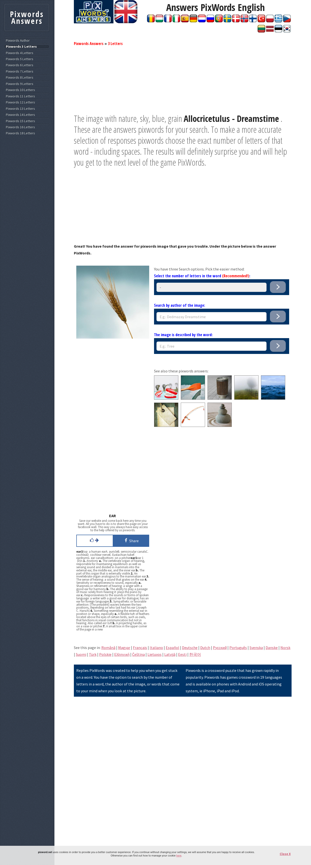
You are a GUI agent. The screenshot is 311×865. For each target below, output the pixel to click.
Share (131, 540)
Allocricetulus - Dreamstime (231, 119)
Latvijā (169, 654)
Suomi (81, 654)
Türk (92, 654)
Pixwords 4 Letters (19, 52)
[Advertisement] (183, 79)
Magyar (124, 647)
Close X (285, 854)
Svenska (256, 647)
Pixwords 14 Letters (20, 114)
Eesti (182, 654)
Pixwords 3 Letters (21, 46)
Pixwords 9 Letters (19, 83)
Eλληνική (122, 654)
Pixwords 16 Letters (20, 127)
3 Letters (115, 43)
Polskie (105, 654)
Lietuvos (154, 654)
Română (108, 647)
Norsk (285, 647)
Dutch (205, 647)
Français (140, 647)
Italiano (156, 647)
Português (238, 647)
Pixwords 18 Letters (20, 133)
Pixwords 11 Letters (20, 96)
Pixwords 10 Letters (20, 89)
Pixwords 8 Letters (19, 77)
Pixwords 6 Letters (19, 65)
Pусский (220, 647)
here (178, 855)
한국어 (195, 654)
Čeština (138, 654)
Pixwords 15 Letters (20, 121)
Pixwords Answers (89, 43)
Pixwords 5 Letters (19, 59)
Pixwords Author (18, 40)
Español (172, 647)
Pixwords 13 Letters (20, 108)
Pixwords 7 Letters (19, 71)
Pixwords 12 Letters (20, 102)
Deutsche (190, 647)
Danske (272, 647)
